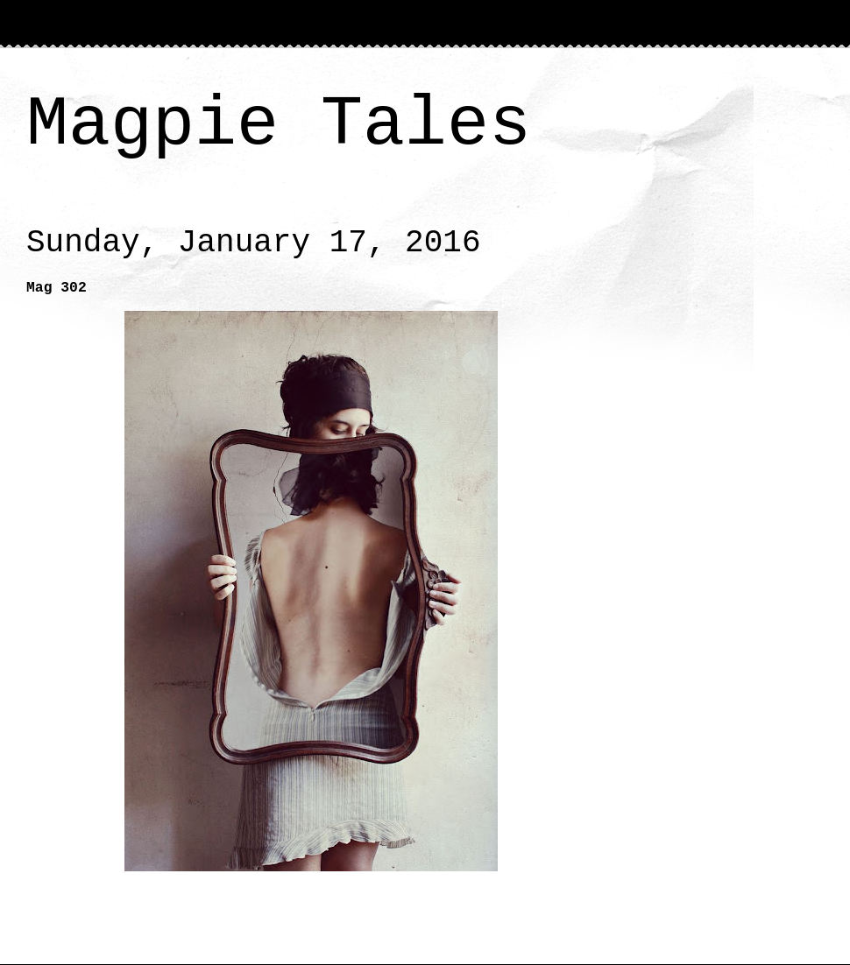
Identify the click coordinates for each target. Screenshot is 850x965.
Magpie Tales (278, 125)
